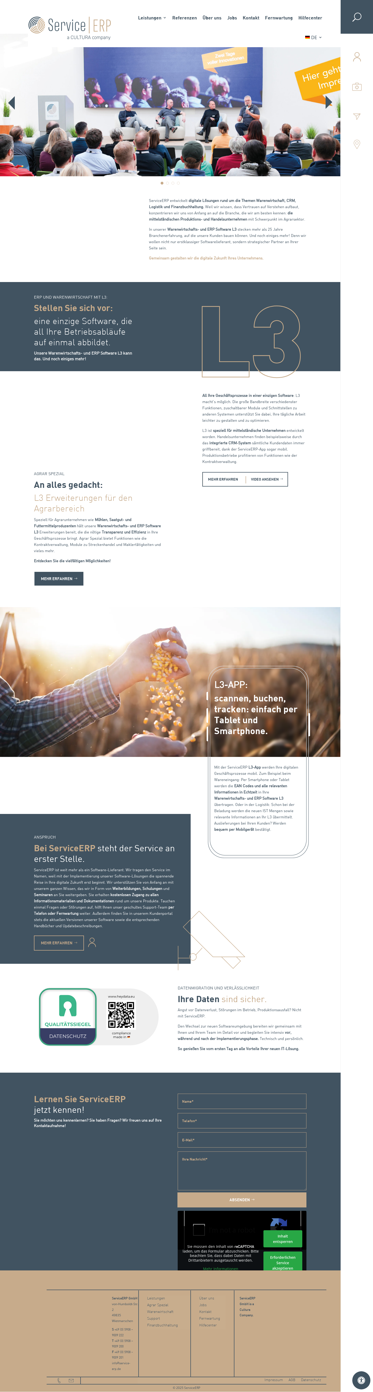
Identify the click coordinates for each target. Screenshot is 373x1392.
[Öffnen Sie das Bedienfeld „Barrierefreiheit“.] (361, 1380)
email (71, 1381)
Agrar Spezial (157, 1306)
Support (153, 1319)
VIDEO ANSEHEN (269, 479)
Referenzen (184, 17)
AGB (292, 1381)
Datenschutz (311, 1381)
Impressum (273, 1381)
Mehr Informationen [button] (220, 1269)
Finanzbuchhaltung (162, 1326)
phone (59, 1381)
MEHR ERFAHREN (224, 479)
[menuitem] (313, 37)
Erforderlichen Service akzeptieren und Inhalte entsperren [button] (283, 1268)
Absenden (239, 1200)
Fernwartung (279, 17)
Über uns (212, 17)
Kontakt (251, 17)
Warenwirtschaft (160, 1312)
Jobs (232, 17)
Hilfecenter (310, 17)
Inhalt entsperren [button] (283, 1239)
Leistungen (149, 17)
